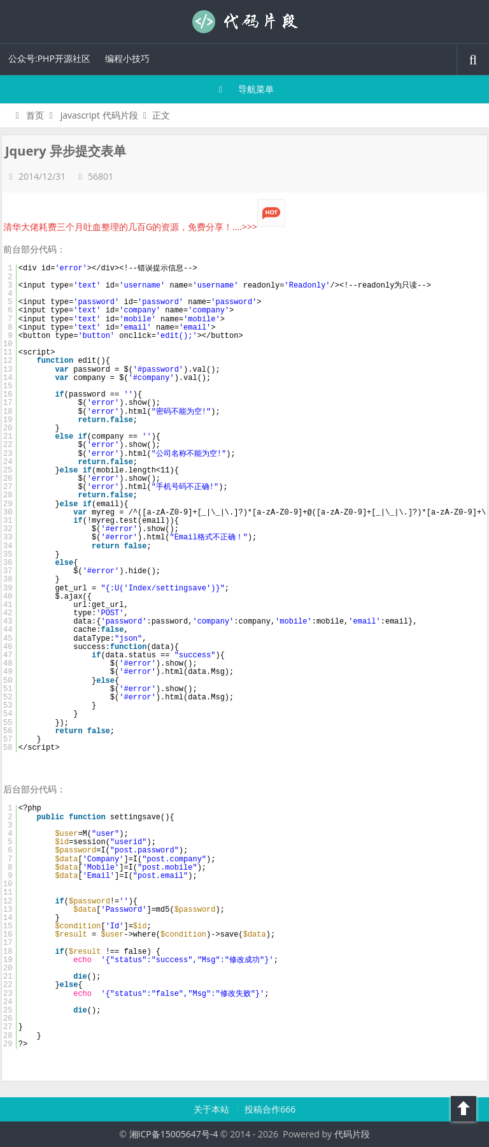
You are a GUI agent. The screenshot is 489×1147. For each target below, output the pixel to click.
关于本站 (213, 1109)
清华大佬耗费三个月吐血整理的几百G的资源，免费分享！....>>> (144, 227)
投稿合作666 (269, 1109)
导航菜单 (244, 89)
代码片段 (244, 21)
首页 (27, 115)
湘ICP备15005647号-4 (173, 1134)
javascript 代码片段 (99, 115)
